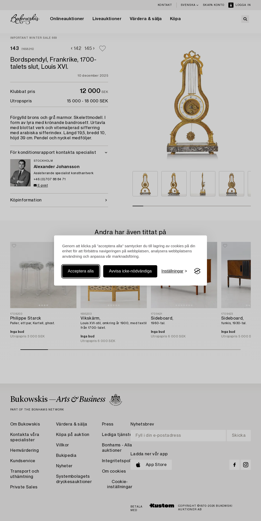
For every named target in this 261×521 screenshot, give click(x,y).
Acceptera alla (81, 271)
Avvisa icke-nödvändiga (130, 271)
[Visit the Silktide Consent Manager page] (197, 271)
